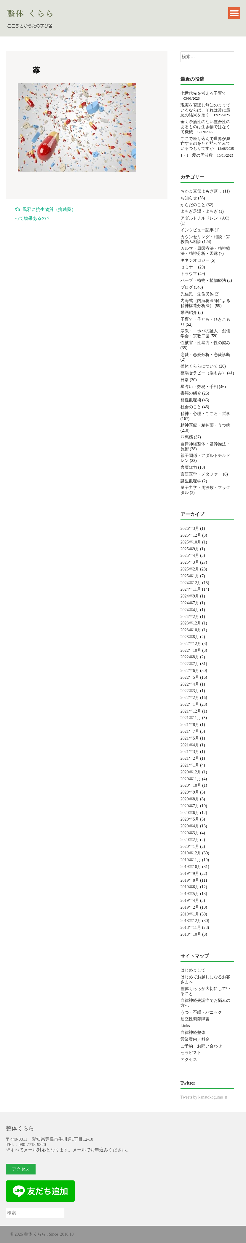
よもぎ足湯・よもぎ (199, 211)
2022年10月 (190, 650)
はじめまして (192, 970)
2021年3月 (189, 751)
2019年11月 (190, 860)
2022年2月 (189, 697)
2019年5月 (189, 893)
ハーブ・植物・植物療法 (203, 280)
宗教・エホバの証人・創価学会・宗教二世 (205, 333)
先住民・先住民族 (197, 294)
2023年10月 (190, 630)
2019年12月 (190, 853)
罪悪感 (186, 437)
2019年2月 (189, 907)
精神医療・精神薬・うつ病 (205, 425)
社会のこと (190, 407)
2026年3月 (189, 528)
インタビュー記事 (197, 230)
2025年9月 (189, 549)
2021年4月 (189, 745)
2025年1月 (189, 576)
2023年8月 (189, 637)
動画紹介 (188, 312)
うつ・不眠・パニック (201, 1012)
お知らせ (188, 198)
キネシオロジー (195, 260)
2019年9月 (189, 873)
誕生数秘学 (190, 481)
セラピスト (190, 1052)
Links (185, 1025)
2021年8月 (189, 724)
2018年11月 (190, 927)
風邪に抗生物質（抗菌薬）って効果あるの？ (45, 214)
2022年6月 (189, 670)
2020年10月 (190, 785)
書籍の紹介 (190, 393)
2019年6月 (189, 887)
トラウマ (188, 273)
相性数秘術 (190, 400)
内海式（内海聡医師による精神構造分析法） (205, 303)
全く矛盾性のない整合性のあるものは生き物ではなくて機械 (205, 127)
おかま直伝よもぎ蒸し (201, 191)
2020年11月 (190, 779)
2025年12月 (190, 535)
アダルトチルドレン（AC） (206, 218)
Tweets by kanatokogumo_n (203, 1097)
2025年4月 (189, 555)
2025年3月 (189, 562)
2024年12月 (190, 583)
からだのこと (192, 205)
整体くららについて (199, 366)
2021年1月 (189, 765)
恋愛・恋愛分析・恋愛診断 (205, 354)
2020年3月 (189, 833)
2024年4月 (189, 610)
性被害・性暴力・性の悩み (205, 343)
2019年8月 (189, 880)
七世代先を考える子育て (203, 93)
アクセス (188, 1059)
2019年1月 (189, 914)
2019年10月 (190, 866)
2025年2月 (189, 569)
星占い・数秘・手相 (199, 386)
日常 (184, 380)
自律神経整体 (192, 1032)
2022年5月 (189, 677)
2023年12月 (190, 623)
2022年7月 (189, 664)
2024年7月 (189, 603)
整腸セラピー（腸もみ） (203, 373)
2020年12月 (190, 772)
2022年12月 (190, 643)
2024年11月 (190, 589)
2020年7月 (189, 806)
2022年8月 (189, 657)
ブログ (186, 287)
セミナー (188, 267)
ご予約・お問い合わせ (201, 1046)
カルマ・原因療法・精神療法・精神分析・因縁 (205, 251)
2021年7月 (189, 731)
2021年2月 (189, 758)
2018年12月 (190, 920)
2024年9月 (189, 596)
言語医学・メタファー (201, 474)
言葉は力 (188, 467)
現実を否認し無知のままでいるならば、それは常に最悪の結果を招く (205, 110)
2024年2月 (189, 616)
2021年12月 (190, 711)
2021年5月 (189, 738)
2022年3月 (189, 691)
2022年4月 (189, 684)
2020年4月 (189, 826)
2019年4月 (189, 900)
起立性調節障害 (195, 1019)
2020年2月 (189, 839)
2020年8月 (189, 799)
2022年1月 (189, 704)
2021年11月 (190, 718)
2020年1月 (189, 846)
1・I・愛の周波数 (196, 155)
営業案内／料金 (195, 1039)
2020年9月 (189, 792)
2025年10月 (190, 542)
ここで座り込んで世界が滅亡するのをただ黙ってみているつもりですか (205, 143)
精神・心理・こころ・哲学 (205, 413)
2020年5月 (189, 819)
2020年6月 (189, 812)
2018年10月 (190, 934)
